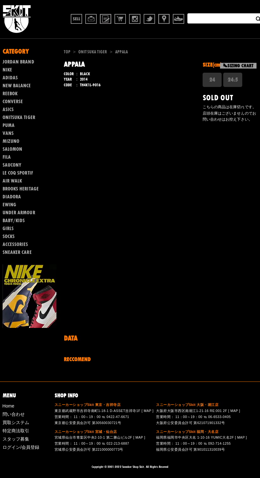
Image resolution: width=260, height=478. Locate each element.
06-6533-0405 (219, 417)
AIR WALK (12, 180)
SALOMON (13, 149)
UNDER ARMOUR (19, 212)
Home (9, 405)
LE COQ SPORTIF (18, 173)
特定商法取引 (16, 430)
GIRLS (8, 228)
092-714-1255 (219, 443)
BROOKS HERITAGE (21, 188)
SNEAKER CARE (17, 252)
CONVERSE (13, 101)
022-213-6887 (118, 443)
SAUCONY (12, 165)
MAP (147, 411)
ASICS (8, 109)
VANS (8, 133)
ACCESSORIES (15, 244)
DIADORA (12, 196)
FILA (7, 157)
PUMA (9, 125)
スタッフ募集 (16, 438)
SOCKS (9, 236)
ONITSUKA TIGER (92, 52)
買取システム (16, 422)
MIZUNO (11, 141)
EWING (9, 204)
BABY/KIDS (14, 220)
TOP (67, 52)
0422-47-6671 (118, 417)
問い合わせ (14, 414)
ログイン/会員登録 (21, 447)
